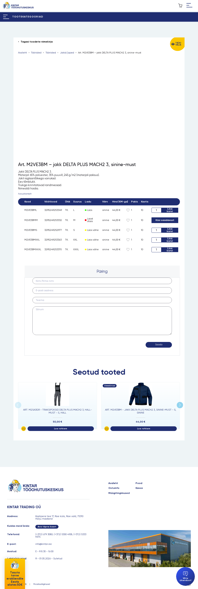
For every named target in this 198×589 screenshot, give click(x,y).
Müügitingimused (119, 493)
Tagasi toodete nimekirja (37, 42)
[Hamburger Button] (189, 5)
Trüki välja (178, 44)
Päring (102, 271)
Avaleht (22, 53)
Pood (139, 483)
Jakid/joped (67, 53)
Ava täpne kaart (47, 526)
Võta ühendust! (185, 576)
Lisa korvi (170, 210)
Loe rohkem (60, 428)
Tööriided (36, 53)
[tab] (102, 271)
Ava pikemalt (25, 194)
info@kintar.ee (43, 543)
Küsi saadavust (164, 220)
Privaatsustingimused (41, 584)
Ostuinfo (113, 488)
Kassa (139, 488)
